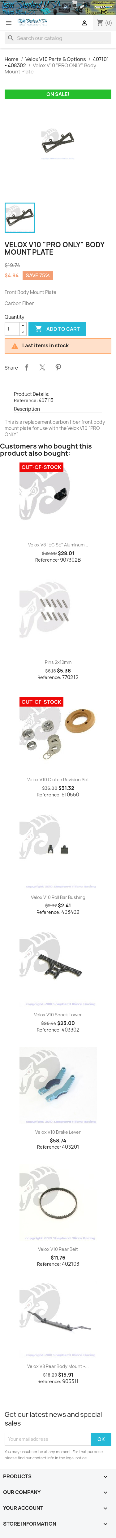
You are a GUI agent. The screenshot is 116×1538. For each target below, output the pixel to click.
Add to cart (57, 329)
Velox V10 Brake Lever (58, 1132)
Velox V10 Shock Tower (58, 1015)
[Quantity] (12, 329)
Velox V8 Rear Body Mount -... (58, 1366)
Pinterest (58, 367)
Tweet (42, 367)
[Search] (58, 38)
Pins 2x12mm (58, 662)
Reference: (26, 400)
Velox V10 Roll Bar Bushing (58, 897)
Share (26, 367)
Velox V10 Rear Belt (58, 1249)
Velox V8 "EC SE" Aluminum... (58, 545)
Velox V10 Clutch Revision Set (58, 779)
